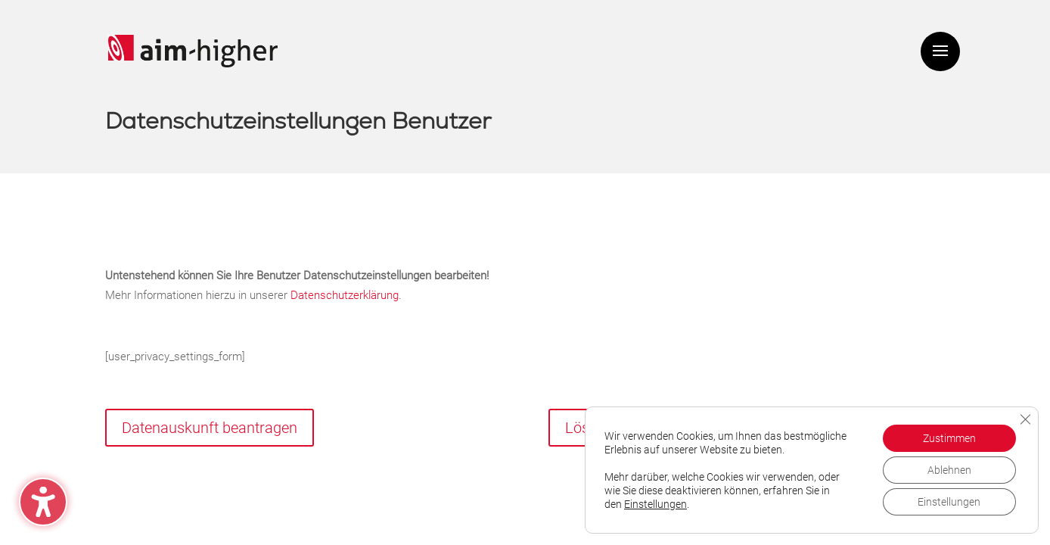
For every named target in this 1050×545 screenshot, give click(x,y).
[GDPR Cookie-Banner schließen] (1025, 419)
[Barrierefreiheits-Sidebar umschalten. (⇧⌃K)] (43, 502)
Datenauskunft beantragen (209, 428)
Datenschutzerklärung (344, 295)
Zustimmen (949, 438)
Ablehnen (949, 470)
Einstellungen (655, 504)
